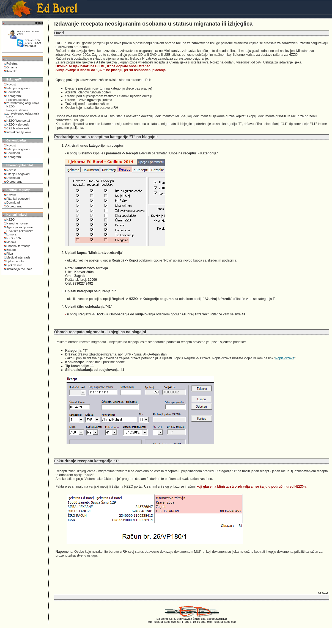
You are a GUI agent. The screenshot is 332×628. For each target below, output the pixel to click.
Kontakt (11, 71)
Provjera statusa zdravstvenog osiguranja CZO (22, 113)
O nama (11, 67)
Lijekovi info (14, 265)
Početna (11, 63)
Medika (11, 242)
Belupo (11, 249)
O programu (14, 96)
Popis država (284, 358)
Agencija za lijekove (19, 227)
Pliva (9, 253)
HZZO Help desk (17, 124)
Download (13, 92)
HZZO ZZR (13, 238)
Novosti (11, 84)
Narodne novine (17, 223)
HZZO (10, 219)
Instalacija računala (19, 269)
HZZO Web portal (18, 120)
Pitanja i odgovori (17, 88)
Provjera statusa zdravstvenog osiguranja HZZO (22, 103)
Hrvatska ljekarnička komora (19, 232)
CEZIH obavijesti (17, 128)
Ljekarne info (15, 261)
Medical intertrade (18, 257)
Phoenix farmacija (18, 246)
